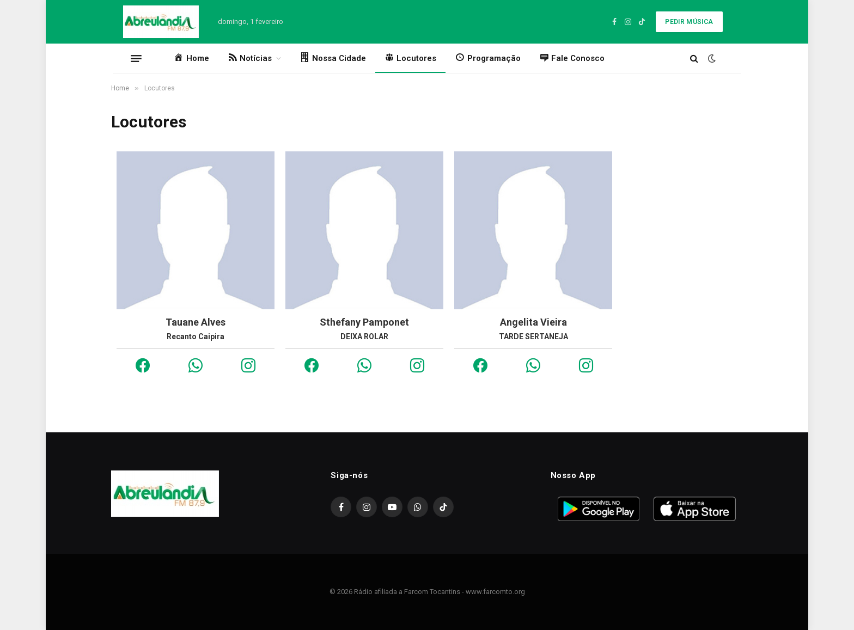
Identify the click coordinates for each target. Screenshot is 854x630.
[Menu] (136, 58)
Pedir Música (689, 22)
